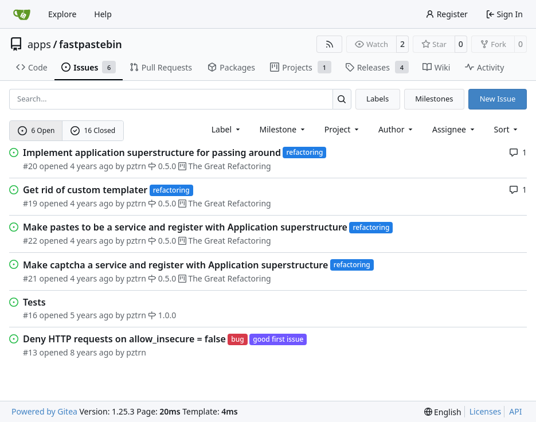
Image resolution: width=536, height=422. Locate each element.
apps (39, 44)
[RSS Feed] (329, 44)
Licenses (486, 411)
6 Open (36, 130)
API (515, 411)
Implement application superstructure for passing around (152, 152)
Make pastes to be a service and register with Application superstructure (185, 227)
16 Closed (93, 130)
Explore (62, 14)
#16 (30, 315)
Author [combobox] (396, 129)
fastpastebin (90, 44)
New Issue (498, 98)
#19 (30, 203)
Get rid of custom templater (85, 190)
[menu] (507, 129)
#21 (30, 278)
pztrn (136, 166)
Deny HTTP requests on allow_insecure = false (124, 339)
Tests (34, 302)
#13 (30, 352)
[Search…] (341, 99)
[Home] (22, 14)
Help (103, 14)
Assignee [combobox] (454, 129)
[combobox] (226, 129)
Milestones (434, 98)
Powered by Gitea (44, 411)
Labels (377, 98)
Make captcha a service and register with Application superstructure (175, 265)
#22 (30, 240)
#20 (30, 166)
